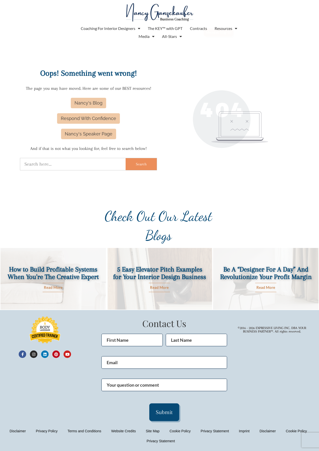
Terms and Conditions (84, 431)
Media (147, 36)
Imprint (244, 431)
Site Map (153, 431)
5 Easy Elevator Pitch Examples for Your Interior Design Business (159, 273)
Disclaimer (17, 431)
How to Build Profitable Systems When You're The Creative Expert (53, 273)
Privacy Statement (215, 431)
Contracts (198, 28)
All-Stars (172, 36)
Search (141, 164)
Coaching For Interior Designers (110, 28)
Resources (226, 28)
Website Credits (123, 431)
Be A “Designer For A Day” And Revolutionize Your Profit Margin (266, 273)
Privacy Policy (47, 431)
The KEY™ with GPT (165, 28)
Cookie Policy (180, 431)
